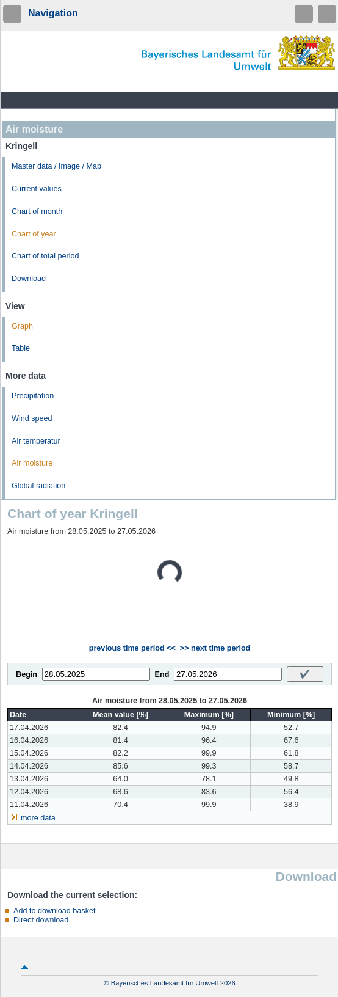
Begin (26, 674)
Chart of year (34, 234)
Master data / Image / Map (56, 166)
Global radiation (38, 485)
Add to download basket (54, 911)
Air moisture (32, 463)
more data (38, 818)
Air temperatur (36, 441)
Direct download (40, 920)
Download (29, 278)
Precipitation (33, 396)
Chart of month (37, 211)
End (162, 674)
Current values (37, 188)
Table (21, 348)
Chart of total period (45, 256)
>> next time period (215, 648)
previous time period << (132, 648)
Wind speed (32, 418)
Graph (22, 326)
